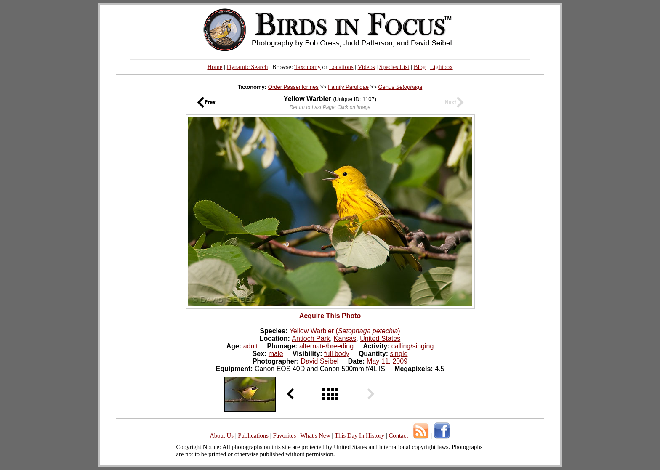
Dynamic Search (247, 67)
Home (214, 67)
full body (336, 353)
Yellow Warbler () (345, 331)
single (399, 353)
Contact (398, 435)
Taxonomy (307, 67)
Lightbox (441, 67)
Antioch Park (311, 338)
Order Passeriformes (293, 87)
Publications (253, 435)
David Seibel (320, 361)
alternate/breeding (326, 346)
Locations (341, 67)
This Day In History (359, 435)
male (276, 353)
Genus (400, 87)
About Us (222, 435)
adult (250, 346)
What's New (315, 435)
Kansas (345, 338)
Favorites (284, 435)
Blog (420, 67)
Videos (366, 67)
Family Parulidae (348, 87)
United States (380, 338)
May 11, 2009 (387, 361)
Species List (394, 67)
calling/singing (412, 346)
